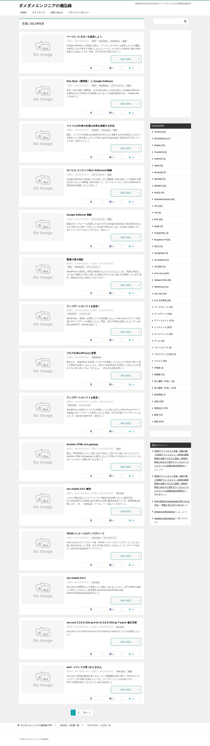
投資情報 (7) (160, 394)
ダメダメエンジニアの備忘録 (48, 5)
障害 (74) (158, 415)
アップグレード (110, 538)
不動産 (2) (158, 368)
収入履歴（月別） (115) (165, 388)
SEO (94, 41)
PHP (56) (158, 219)
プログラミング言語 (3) (165, 354)
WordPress (115, 41)
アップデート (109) (163, 314)
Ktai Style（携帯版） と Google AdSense (90, 81)
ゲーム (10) (159, 341)
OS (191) (158, 206)
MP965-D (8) (160, 186)
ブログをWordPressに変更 (81, 353)
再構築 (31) (159, 374)
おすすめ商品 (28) (162, 300)
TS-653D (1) (160, 266)
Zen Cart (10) (160, 293)
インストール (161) (163, 327)
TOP (36, 725)
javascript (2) (160, 172)
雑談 (124, 41)
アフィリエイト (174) (164, 320)
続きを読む (130, 59)
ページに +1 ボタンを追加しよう (84, 36)
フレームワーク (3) (163, 347)
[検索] (170, 21)
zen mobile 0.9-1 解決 (79, 489)
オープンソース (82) (163, 334)
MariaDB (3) (159, 179)
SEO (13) (158, 246)
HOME (23, 12)
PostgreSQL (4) (161, 233)
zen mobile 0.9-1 (76, 578)
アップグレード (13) (163, 307)
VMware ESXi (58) (162, 280)
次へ (85, 712)
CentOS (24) (160, 132)
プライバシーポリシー (79, 12)
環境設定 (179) (161, 408)
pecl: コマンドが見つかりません (84, 667)
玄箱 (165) (159, 401)
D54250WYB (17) (162, 138)
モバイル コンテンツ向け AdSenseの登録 (89, 170)
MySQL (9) (159, 192)
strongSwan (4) (161, 253)
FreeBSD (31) (160, 152)
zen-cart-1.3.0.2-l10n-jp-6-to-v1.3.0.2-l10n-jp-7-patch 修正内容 (102, 622)
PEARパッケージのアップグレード (85, 533)
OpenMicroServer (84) (164, 199)
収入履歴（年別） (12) (164, 381)
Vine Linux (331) (161, 273)
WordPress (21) (161, 287)
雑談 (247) (159, 421)
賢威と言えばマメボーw (172, 505)
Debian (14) (159, 145)
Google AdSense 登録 (79, 215)
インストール (84, 314)
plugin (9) (158, 226)
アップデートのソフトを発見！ (83, 306)
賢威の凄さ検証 (75, 259)
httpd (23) (158, 165)
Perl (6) (157, 213)
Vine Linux (103, 41)
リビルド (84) (160, 361)
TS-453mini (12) (161, 260)
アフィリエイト (117, 86)
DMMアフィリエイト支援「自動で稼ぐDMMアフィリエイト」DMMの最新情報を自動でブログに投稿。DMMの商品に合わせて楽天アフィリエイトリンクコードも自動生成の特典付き (171, 458)
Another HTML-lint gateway (82, 444)
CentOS (95, 130)
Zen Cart (120, 493)
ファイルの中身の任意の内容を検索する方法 (90, 126)
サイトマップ (38, 12)
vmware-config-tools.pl (164, 512)
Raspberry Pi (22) (162, 240)
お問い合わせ (56, 12)
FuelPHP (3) (160, 159)
